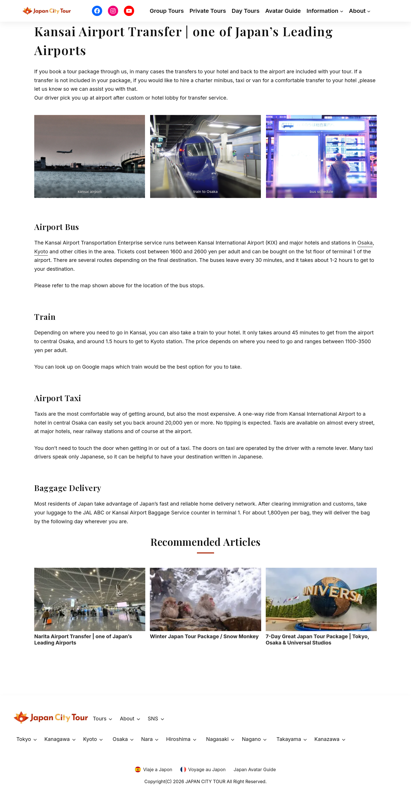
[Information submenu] (341, 11)
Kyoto (41, 251)
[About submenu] (368, 11)
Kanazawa (327, 739)
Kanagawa (57, 739)
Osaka (364, 243)
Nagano (251, 739)
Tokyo (23, 739)
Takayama (289, 739)
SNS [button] (153, 719)
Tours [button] (99, 719)
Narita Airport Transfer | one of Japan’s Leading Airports (89, 607)
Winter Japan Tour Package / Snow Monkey (205, 603)
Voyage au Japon (207, 769)
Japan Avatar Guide (255, 769)
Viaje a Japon (157, 769)
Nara (147, 739)
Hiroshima (178, 739)
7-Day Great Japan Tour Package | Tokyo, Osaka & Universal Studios (321, 607)
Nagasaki (217, 739)
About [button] (127, 719)
